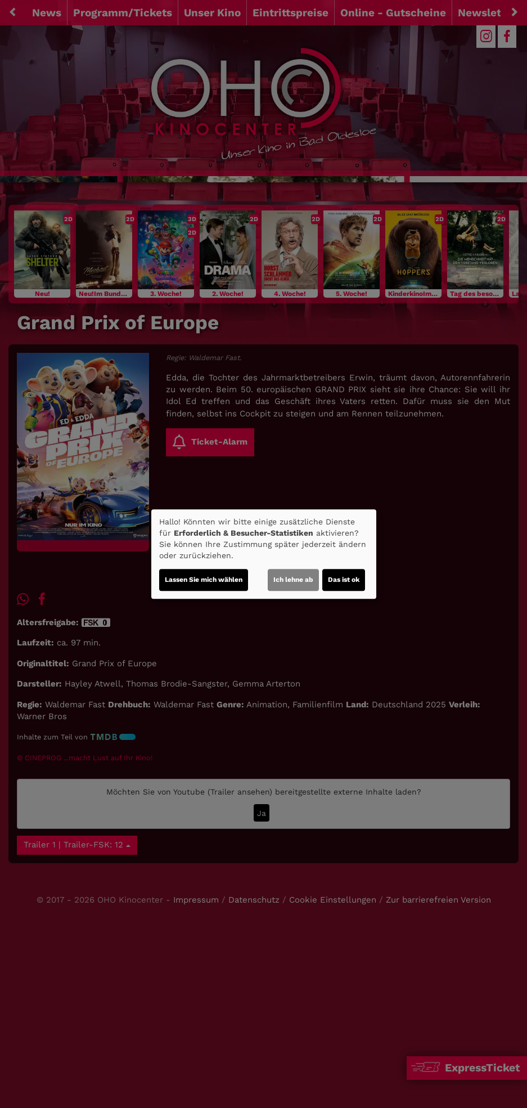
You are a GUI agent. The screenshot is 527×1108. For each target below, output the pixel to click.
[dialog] (263, 554)
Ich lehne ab (293, 580)
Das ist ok (343, 580)
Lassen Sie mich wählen (203, 580)
